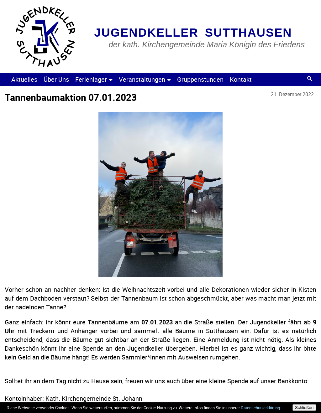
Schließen (304, 407)
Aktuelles (24, 79)
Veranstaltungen (145, 79)
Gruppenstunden (200, 79)
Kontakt (241, 79)
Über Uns (56, 79)
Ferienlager (94, 79)
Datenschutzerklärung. (261, 407)
